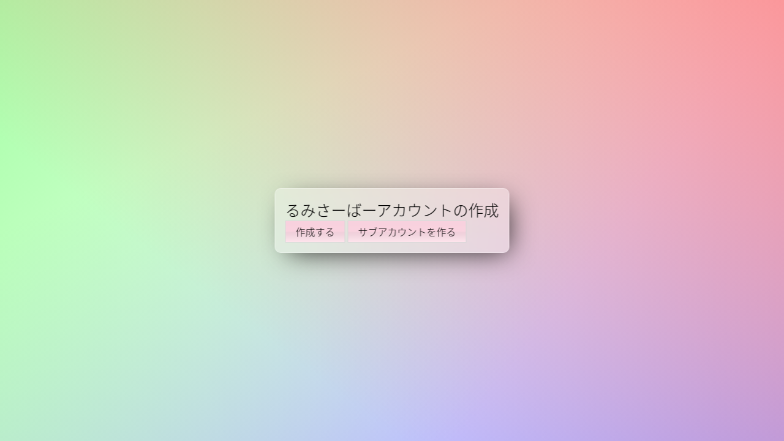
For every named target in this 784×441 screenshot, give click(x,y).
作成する (315, 231)
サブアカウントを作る (407, 231)
